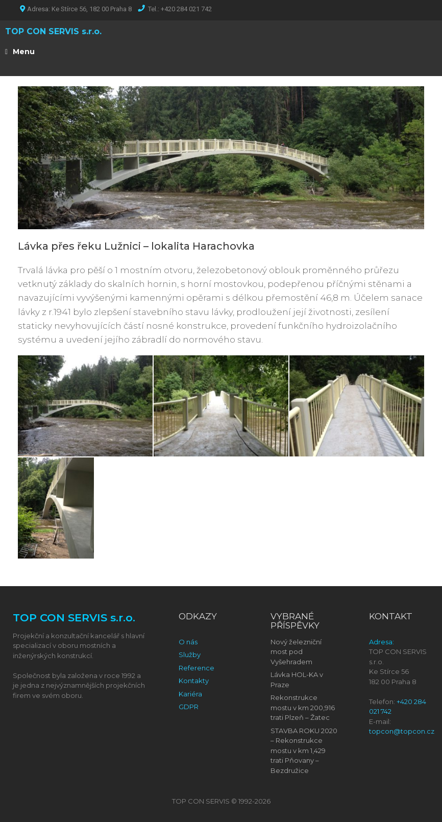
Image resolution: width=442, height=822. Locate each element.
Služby (190, 654)
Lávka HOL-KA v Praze (297, 679)
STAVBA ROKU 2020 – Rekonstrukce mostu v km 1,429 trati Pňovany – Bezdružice (304, 751)
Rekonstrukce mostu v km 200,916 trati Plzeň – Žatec (303, 707)
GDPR (189, 707)
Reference (196, 668)
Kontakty (194, 680)
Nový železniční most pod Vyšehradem (296, 652)
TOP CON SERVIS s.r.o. (53, 31)
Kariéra (190, 694)
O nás (188, 642)
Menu (20, 51)
